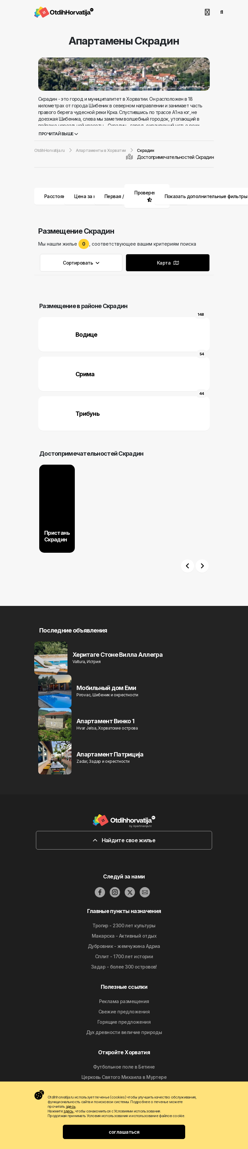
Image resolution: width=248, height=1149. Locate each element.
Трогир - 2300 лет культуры (123, 925)
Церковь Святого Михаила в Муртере (124, 1077)
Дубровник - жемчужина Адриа (124, 946)
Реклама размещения (124, 1001)
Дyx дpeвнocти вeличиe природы (124, 1032)
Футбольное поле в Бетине (124, 1067)
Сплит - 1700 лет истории (124, 956)
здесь (70, 1106)
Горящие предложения (124, 1022)
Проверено (147, 192)
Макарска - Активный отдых (124, 936)
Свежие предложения (124, 1011)
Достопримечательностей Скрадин (175, 157)
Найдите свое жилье (124, 840)
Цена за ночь (94, 196)
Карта (168, 263)
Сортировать (81, 263)
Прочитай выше (58, 133)
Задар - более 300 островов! (124, 967)
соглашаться (124, 1132)
